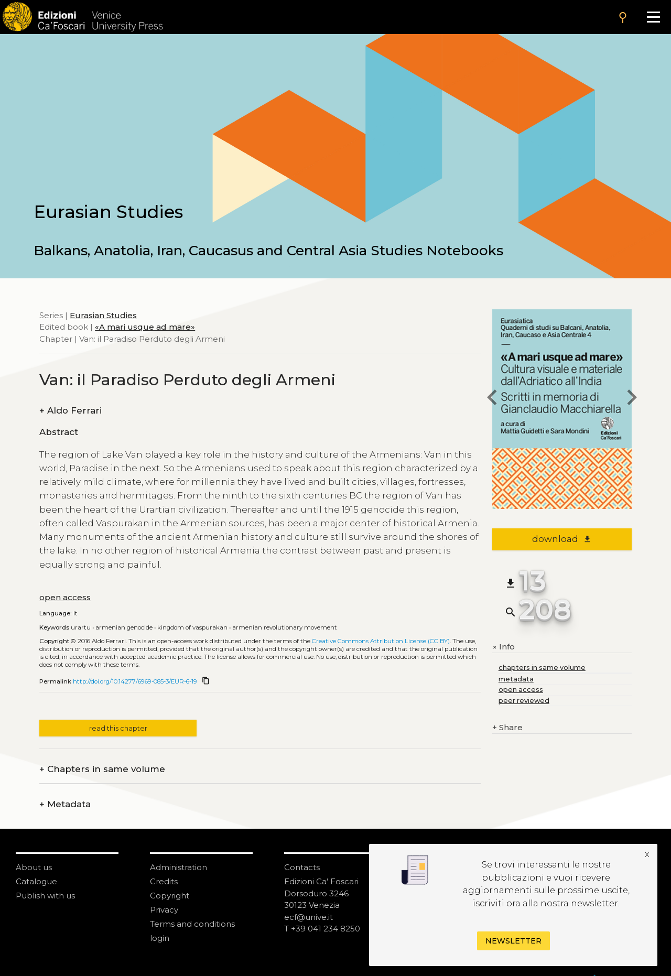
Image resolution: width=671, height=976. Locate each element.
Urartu (81, 627)
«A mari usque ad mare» (145, 327)
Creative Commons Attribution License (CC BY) (381, 641)
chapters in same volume (542, 667)
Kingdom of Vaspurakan (192, 627)
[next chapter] (631, 399)
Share (507, 728)
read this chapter (118, 728)
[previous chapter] (492, 399)
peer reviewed (524, 700)
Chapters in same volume (102, 769)
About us (34, 867)
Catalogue (36, 881)
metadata (516, 679)
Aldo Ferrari (70, 411)
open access (65, 597)
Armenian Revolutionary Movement (284, 627)
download (561, 539)
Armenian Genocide (124, 627)
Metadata (65, 804)
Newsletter (513, 941)
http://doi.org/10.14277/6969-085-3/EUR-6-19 (135, 681)
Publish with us (45, 896)
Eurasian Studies (103, 315)
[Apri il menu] (653, 17)
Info (503, 647)
